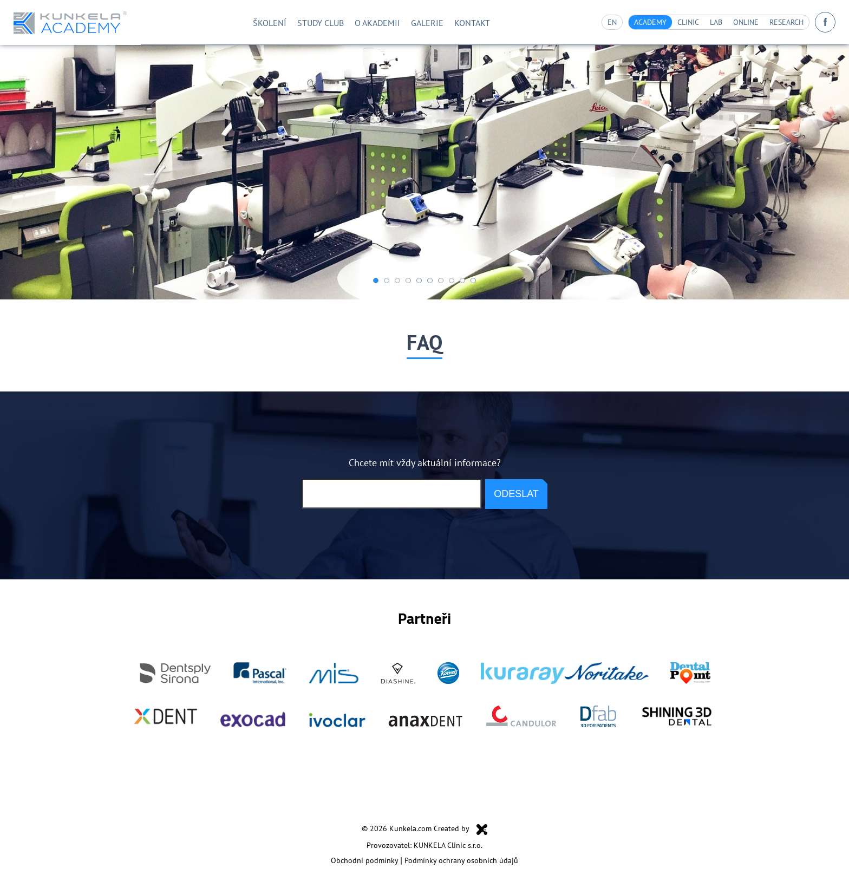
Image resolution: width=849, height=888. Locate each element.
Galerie (422, 22)
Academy (631, 22)
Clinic (674, 22)
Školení (247, 22)
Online (736, 22)
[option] (424, 172)
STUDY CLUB (304, 22)
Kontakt (472, 22)
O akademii (367, 22)
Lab (704, 22)
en (590, 22)
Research (782, 22)
